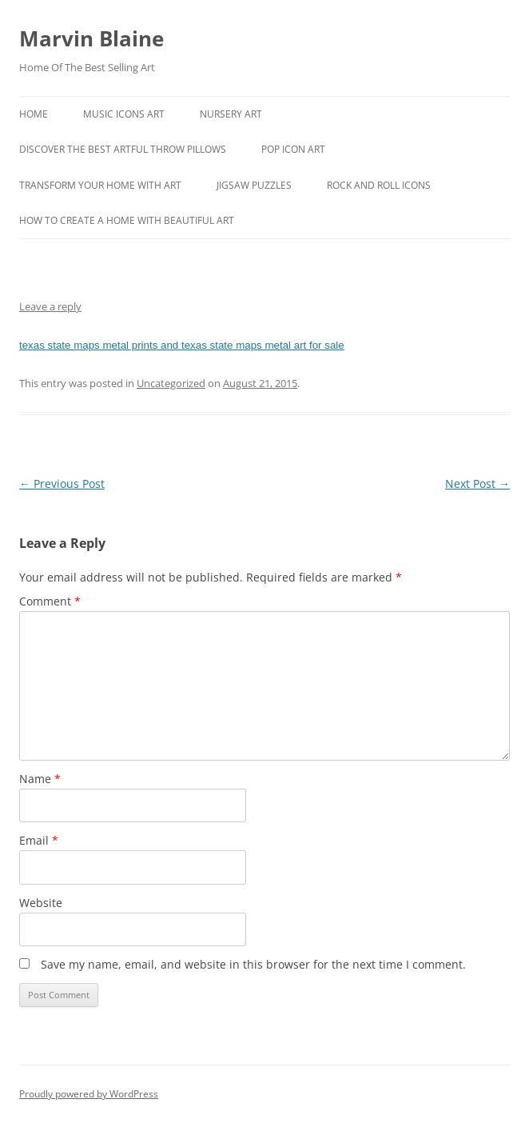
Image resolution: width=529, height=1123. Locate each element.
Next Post (477, 483)
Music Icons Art (124, 114)
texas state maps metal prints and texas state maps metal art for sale (181, 345)
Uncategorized (171, 383)
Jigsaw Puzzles (254, 185)
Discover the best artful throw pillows (122, 149)
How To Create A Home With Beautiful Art (126, 220)
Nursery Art (231, 114)
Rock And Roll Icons (379, 185)
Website (40, 902)
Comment (50, 601)
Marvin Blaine (91, 38)
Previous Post (62, 483)
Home (33, 114)
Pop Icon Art (293, 149)
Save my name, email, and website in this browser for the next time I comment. (253, 964)
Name (40, 778)
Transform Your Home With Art (100, 185)
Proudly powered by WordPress (88, 1094)
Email (38, 840)
